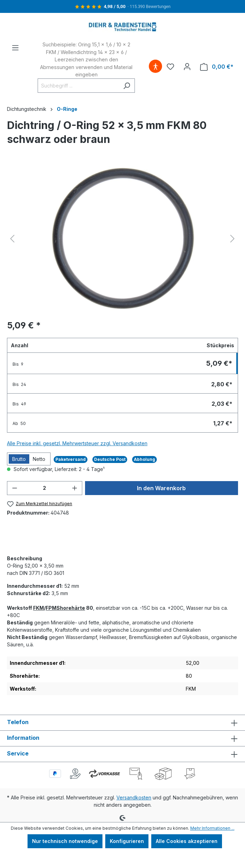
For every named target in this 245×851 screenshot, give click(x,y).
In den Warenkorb (161, 488)
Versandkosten (133, 797)
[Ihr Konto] (187, 67)
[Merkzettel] (170, 67)
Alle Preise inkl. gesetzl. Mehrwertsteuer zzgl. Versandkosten (77, 443)
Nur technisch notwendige (65, 841)
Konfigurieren (127, 841)
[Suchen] (126, 85)
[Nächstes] (232, 238)
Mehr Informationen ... (212, 828)
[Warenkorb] (217, 67)
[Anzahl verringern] (14, 488)
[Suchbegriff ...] (78, 85)
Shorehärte (70, 608)
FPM (51, 608)
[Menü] (15, 48)
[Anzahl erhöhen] (74, 488)
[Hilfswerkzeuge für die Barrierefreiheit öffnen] (155, 67)
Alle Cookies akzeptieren (186, 841)
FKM (38, 608)
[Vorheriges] (12, 238)
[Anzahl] (44, 488)
